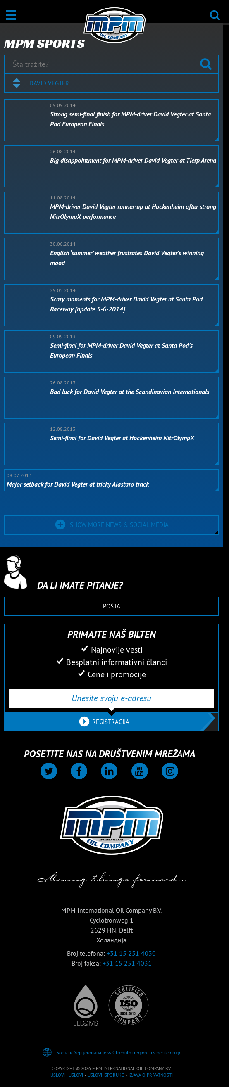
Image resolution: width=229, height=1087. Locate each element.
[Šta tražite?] (111, 64)
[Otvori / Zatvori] (11, 15)
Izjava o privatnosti (151, 1075)
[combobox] (111, 83)
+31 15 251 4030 (131, 953)
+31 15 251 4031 (127, 963)
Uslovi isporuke (106, 1075)
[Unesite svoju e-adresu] (111, 698)
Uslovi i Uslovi (66, 1075)
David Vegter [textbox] (49, 83)
